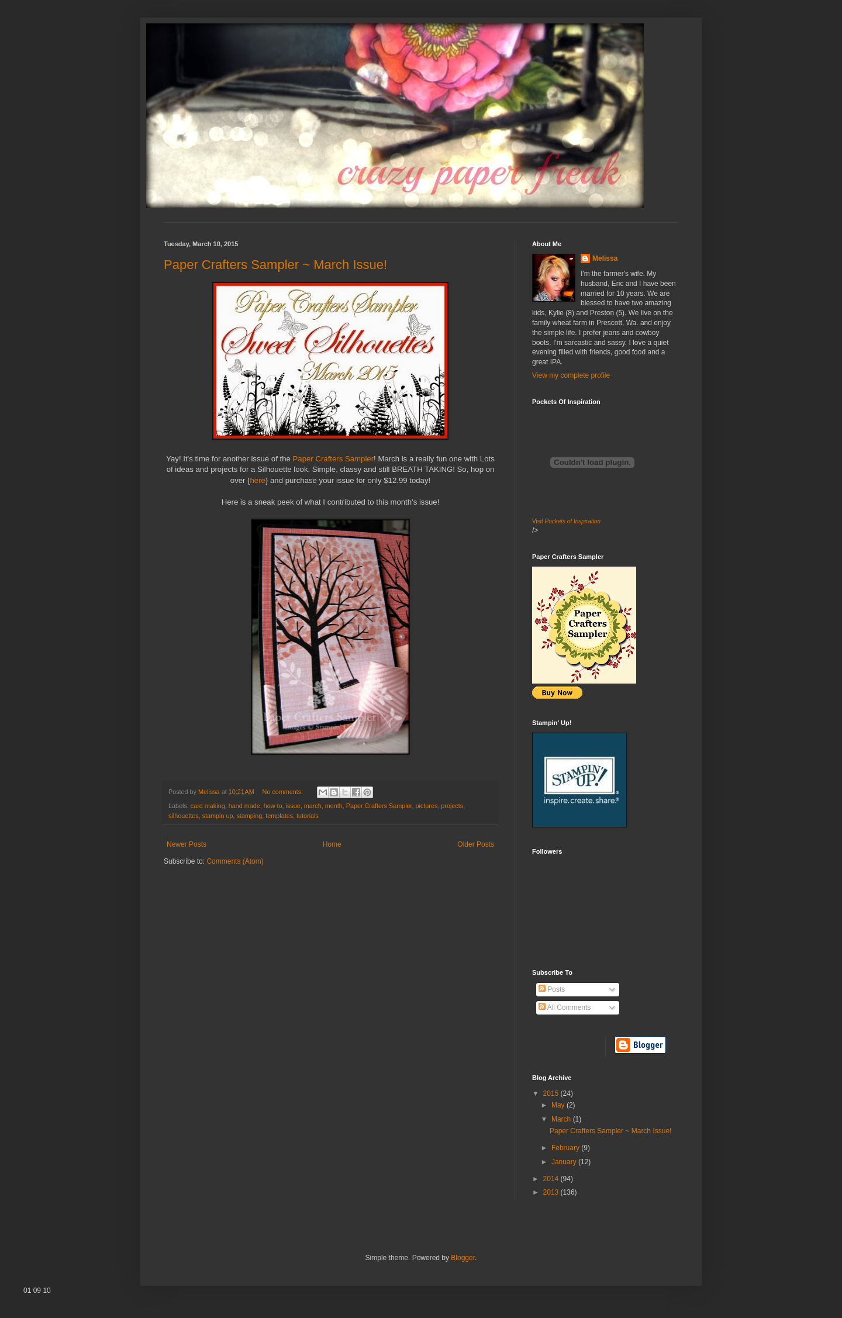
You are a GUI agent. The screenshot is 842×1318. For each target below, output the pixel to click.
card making (208, 805)
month (334, 805)
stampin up (217, 815)
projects (452, 805)
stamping (249, 815)
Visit (566, 521)
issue (292, 805)
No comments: (284, 791)
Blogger (463, 1258)
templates (279, 815)
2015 (552, 1093)
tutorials (307, 815)
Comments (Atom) (234, 861)
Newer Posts (186, 844)
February (566, 1148)
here (257, 480)
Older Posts (475, 844)
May (559, 1105)
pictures (427, 805)
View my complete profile (571, 375)
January (564, 1162)
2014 (552, 1179)
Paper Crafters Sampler (333, 458)
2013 (552, 1192)
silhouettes (183, 815)
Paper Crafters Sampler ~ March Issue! (275, 264)
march (313, 805)
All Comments (565, 1007)
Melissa (604, 258)
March (562, 1119)
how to (273, 805)
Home (332, 844)
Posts (552, 989)
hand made (244, 805)
